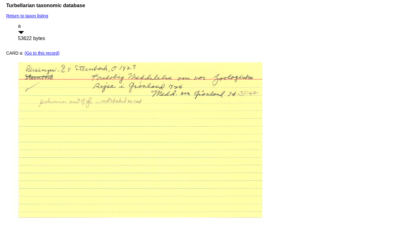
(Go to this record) (42, 53)
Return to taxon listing (27, 15)
